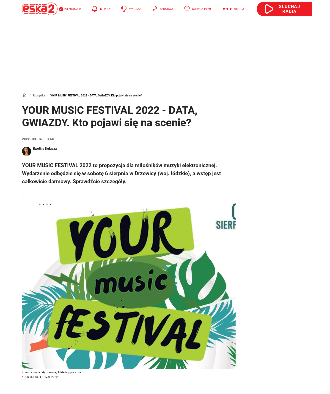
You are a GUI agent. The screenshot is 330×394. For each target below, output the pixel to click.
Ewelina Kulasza (45, 148)
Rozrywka (39, 95)
